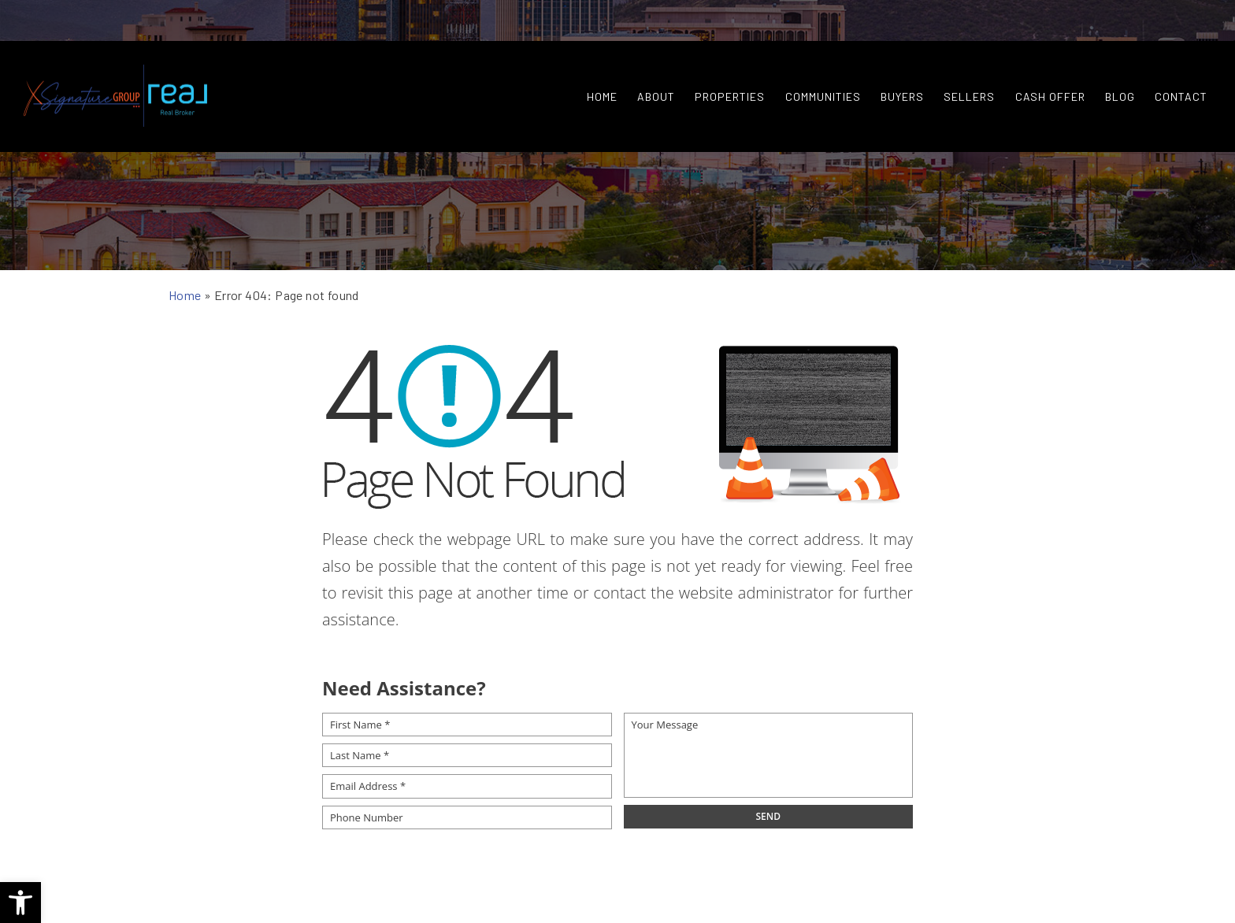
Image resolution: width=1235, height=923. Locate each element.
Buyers (891, 66)
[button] (20, 902)
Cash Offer (1039, 66)
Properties (719, 66)
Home (591, 66)
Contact (1170, 66)
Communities (812, 66)
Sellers (958, 66)
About (645, 66)
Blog (1109, 66)
